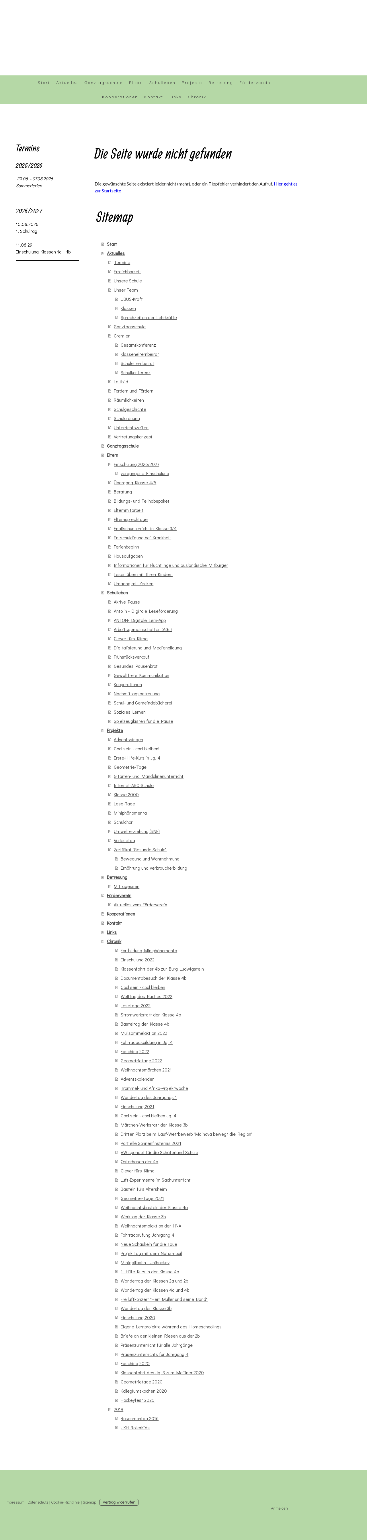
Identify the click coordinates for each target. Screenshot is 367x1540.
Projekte (192, 82)
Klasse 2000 (126, 794)
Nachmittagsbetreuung (137, 693)
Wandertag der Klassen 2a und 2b (154, 1281)
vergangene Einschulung (145, 473)
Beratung (123, 492)
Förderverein (254, 82)
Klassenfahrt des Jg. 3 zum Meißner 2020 (162, 1372)
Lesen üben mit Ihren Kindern (143, 574)
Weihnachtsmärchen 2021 (146, 1070)
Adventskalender (137, 1079)
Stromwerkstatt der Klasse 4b (151, 1015)
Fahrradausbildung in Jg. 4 (147, 1042)
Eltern (136, 82)
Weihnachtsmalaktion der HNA (151, 1226)
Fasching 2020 (135, 1363)
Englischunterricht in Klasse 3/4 (145, 528)
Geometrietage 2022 (141, 1060)
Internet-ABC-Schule (134, 785)
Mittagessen (126, 886)
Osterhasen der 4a (139, 1161)
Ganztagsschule (103, 82)
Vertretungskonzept (133, 437)
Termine (122, 262)
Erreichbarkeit (127, 271)
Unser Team (126, 290)
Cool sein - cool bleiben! (136, 748)
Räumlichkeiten (129, 400)
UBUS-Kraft (132, 299)
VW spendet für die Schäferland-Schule (159, 1152)
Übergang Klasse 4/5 (135, 482)
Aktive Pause (127, 602)
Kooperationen (120, 96)
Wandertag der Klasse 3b (146, 1308)
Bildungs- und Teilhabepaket (141, 501)
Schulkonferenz (136, 372)
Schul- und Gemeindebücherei (143, 703)
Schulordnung (127, 418)
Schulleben (162, 82)
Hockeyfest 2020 (138, 1400)
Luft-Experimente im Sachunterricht (156, 1180)
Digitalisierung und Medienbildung (148, 648)
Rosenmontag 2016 (140, 1418)
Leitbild (121, 381)
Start (44, 82)
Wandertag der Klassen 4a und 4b (155, 1290)
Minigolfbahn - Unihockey (145, 1262)
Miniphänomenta (130, 813)
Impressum (15, 1502)
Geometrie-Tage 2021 (142, 1198)
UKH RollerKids (135, 1427)
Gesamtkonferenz (138, 345)
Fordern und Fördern (133, 391)
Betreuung (220, 82)
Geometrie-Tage (130, 767)
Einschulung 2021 (137, 1106)
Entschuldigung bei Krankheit (142, 537)
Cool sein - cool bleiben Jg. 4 (148, 1115)
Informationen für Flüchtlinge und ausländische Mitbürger (171, 565)
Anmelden (279, 1508)
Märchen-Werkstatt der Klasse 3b (154, 1125)
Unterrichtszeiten (131, 427)
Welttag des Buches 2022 (146, 996)
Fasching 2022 (135, 1051)
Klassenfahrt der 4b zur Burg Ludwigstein (162, 969)
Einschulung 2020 (138, 1317)
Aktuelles (67, 82)
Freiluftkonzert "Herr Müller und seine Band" (164, 1299)
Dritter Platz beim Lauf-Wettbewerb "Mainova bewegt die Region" (186, 1134)
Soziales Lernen (130, 712)
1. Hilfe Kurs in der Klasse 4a (150, 1271)
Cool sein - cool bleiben (143, 987)
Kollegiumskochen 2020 (144, 1391)
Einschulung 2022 (138, 960)
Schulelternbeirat (137, 363)
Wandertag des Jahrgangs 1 (149, 1097)
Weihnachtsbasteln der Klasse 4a (154, 1207)
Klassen (128, 308)
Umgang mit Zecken (133, 583)
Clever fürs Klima (131, 638)
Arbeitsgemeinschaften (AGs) (143, 629)
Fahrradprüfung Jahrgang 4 (147, 1235)
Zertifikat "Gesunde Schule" (140, 849)
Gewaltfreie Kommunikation (141, 675)
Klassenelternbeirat (140, 354)
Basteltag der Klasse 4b (145, 1024)
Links (175, 96)
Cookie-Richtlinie (65, 1502)
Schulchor (123, 822)
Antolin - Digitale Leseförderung (146, 611)
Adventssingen (128, 739)
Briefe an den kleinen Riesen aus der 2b (160, 1336)
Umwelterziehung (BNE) (137, 831)
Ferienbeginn (126, 547)
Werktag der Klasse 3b (143, 1216)
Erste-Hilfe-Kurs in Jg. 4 (137, 758)
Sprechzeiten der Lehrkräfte (149, 317)
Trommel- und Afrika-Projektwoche (154, 1088)
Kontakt (153, 96)
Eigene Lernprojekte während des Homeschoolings (171, 1327)
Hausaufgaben (128, 556)
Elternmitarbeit (128, 510)
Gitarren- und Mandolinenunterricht (149, 776)
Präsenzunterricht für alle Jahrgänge (157, 1345)
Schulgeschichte (130, 409)
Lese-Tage (124, 804)
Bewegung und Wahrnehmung (150, 859)
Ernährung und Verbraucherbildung (154, 868)
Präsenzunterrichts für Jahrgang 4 (154, 1354)
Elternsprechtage (131, 519)
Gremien (122, 336)
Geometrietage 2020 (142, 1382)
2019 (118, 1409)
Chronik (197, 96)
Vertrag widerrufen (119, 1502)
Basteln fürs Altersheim (144, 1189)
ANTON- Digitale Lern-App (140, 620)
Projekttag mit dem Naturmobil (151, 1253)
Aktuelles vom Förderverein (140, 904)
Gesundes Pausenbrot (136, 666)
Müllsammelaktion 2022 (144, 1033)
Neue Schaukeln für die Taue (149, 1244)
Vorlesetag (124, 840)
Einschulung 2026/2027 (136, 464)
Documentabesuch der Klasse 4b (153, 978)
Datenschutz (38, 1502)
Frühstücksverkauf (131, 657)
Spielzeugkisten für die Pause (143, 721)
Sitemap (89, 1502)
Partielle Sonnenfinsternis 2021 (151, 1143)
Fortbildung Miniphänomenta (149, 950)
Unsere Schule (128, 281)
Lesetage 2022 (136, 1005)
